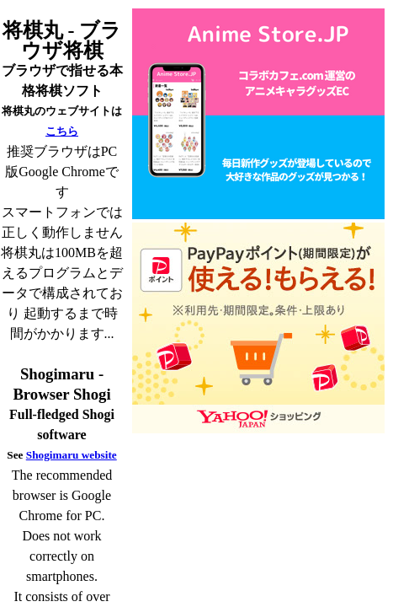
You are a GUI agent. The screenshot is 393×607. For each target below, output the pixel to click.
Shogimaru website (71, 455)
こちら (61, 131)
